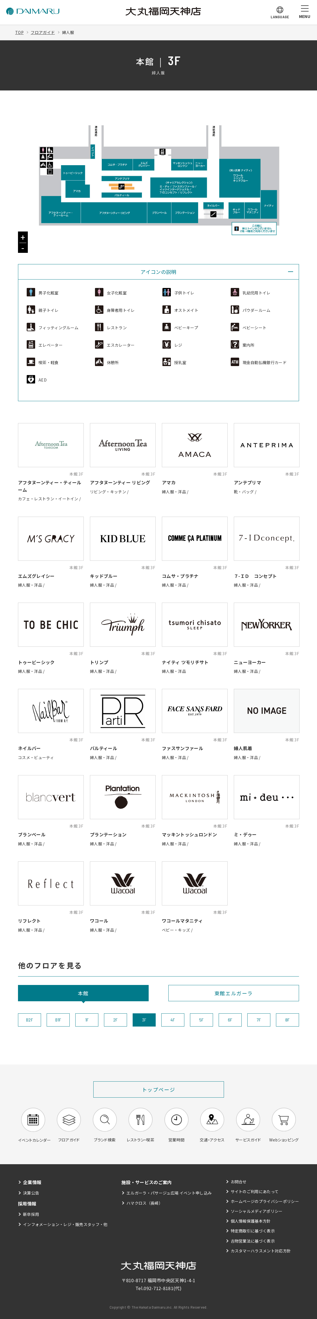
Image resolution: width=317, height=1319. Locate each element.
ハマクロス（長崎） (144, 1203)
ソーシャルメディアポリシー (257, 1211)
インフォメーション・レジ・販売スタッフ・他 (65, 1224)
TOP (19, 32)
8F (287, 1019)
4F (173, 1019)
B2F (29, 1019)
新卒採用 (31, 1214)
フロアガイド (43, 32)
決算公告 (31, 1193)
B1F (58, 1019)
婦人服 (68, 32)
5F (201, 1019)
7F (259, 1019)
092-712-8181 (158, 1288)
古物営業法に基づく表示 (253, 1241)
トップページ (158, 1089)
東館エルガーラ (233, 993)
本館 (83, 993)
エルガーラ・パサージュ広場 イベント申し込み (169, 1193)
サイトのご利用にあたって (255, 1191)
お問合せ (239, 1181)
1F (87, 1019)
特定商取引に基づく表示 (253, 1231)
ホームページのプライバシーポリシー (265, 1201)
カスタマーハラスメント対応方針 (261, 1251)
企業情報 (32, 1182)
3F (144, 1019)
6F (230, 1019)
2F (115, 1019)
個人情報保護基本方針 (251, 1221)
